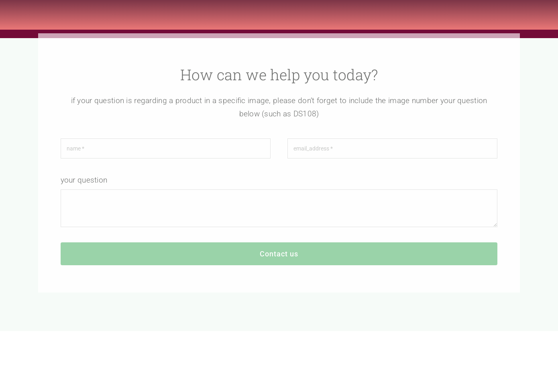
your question (84, 182)
